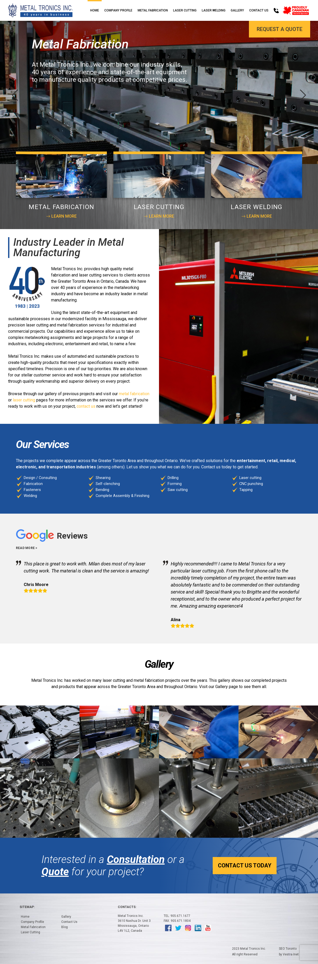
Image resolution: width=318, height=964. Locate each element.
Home (94, 10)
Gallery (237, 10)
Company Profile (118, 10)
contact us (86, 406)
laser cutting (24, 400)
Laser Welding (213, 10)
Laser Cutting (185, 10)
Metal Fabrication (153, 10)
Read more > (27, 548)
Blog (64, 927)
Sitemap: (27, 907)
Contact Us (258, 10)
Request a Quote (279, 29)
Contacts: (127, 907)
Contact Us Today (241, 865)
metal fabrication (134, 393)
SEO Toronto (288, 948)
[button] (302, 95)
